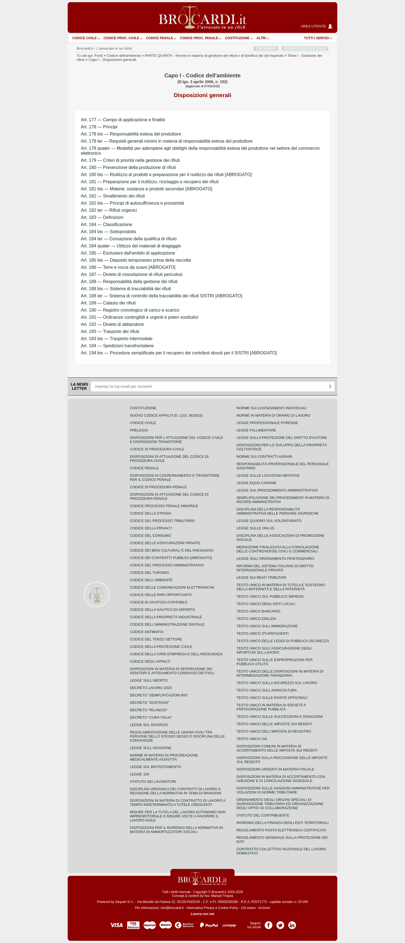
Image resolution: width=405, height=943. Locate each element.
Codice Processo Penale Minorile (164, 506)
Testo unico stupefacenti (262, 633)
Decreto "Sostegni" (149, 703)
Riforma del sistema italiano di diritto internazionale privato (274, 568)
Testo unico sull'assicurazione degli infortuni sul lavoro (274, 650)
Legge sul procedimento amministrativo (277, 490)
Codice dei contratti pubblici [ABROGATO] (171, 558)
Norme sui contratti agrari (264, 456)
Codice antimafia (147, 632)
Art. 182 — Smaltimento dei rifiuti (113, 196)
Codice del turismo (149, 573)
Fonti (99, 55)
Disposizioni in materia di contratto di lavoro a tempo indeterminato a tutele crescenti (177, 802)
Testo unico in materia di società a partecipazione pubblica (271, 707)
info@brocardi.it (172, 908)
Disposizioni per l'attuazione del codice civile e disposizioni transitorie (176, 440)
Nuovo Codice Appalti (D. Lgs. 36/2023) (166, 415)
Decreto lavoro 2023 (151, 688)
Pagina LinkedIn (292, 923)
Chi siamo (248, 908)
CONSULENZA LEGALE (305, 48)
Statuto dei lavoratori (153, 782)
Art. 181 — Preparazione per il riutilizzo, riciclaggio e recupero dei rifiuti (149, 181)
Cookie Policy (228, 908)
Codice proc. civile (121, 38)
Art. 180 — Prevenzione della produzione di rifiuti (128, 167)
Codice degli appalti (150, 661)
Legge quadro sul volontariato (268, 521)
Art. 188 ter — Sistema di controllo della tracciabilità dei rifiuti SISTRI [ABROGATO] (161, 295)
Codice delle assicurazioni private (165, 543)
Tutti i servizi (316, 38)
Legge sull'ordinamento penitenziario (275, 559)
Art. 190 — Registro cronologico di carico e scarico (130, 310)
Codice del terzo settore (156, 639)
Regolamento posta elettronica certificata (281, 830)
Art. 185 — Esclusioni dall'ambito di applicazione (128, 253)
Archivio (264, 908)
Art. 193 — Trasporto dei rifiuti (110, 331)
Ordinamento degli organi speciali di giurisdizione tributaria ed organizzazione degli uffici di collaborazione (279, 804)
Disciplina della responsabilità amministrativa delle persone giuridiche (277, 511)
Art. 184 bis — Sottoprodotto (108, 231)
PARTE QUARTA (214, 55)
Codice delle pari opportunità (161, 595)
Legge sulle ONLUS (255, 528)
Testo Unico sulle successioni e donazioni (279, 717)
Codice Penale (159, 38)
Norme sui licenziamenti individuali (271, 408)
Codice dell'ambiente (124, 55)
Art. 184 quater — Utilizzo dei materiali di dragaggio (131, 246)
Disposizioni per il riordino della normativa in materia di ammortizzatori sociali (176, 830)
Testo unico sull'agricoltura (266, 690)
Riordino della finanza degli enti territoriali (282, 823)
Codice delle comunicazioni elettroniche (172, 587)
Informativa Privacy (201, 908)
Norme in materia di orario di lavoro (273, 415)
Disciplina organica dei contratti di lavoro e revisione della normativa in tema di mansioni (175, 791)
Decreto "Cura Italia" (151, 717)
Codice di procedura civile (157, 449)
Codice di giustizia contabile (158, 602)
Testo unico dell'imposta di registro (273, 731)
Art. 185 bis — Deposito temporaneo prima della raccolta (136, 260)
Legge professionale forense (267, 423)
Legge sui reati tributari (261, 577)
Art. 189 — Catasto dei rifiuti (108, 303)
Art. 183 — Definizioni (102, 217)
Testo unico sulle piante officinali (271, 698)
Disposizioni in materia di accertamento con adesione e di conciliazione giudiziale (280, 779)
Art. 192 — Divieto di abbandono (112, 324)
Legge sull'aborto (149, 680)
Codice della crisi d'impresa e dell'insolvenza (176, 654)
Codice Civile (84, 38)
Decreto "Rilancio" (149, 710)
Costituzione (237, 38)
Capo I (112, 60)
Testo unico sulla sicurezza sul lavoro (276, 683)
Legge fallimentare (256, 430)
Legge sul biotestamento (155, 767)
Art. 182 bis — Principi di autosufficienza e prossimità (132, 203)
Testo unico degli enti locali (265, 604)
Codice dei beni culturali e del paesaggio (171, 550)
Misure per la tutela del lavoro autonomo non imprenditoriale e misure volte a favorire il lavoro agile (178, 816)
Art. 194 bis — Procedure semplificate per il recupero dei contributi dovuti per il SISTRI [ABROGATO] (179, 353)
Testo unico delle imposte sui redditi (274, 724)
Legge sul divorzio (149, 725)
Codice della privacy (151, 528)
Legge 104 (139, 774)
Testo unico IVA (251, 739)
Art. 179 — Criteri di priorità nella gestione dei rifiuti (130, 160)
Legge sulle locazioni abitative (268, 475)
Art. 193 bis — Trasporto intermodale (116, 338)
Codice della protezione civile (161, 647)
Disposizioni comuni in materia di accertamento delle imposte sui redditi (276, 748)
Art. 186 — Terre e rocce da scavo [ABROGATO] (128, 267)
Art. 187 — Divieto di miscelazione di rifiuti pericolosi (131, 274)
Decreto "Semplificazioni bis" (159, 695)
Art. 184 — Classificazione (106, 224)
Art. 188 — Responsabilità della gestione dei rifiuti (129, 281)
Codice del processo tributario (162, 521)
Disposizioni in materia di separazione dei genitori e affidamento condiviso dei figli (172, 671)
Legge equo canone (256, 483)
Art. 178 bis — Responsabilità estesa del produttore (131, 134)
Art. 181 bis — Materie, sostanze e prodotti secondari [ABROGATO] (146, 189)
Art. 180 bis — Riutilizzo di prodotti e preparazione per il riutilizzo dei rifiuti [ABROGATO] (166, 174)
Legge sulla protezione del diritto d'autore (281, 438)
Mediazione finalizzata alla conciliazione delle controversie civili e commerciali (277, 549)
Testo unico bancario (258, 611)
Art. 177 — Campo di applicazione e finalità (123, 119)
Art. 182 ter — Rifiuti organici (109, 210)
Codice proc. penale (199, 38)
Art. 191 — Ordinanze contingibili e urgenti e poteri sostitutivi (139, 317)
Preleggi (139, 430)
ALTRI (261, 38)
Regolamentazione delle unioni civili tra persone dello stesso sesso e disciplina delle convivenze (177, 736)
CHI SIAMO (266, 48)
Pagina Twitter (280, 923)
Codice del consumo (150, 535)
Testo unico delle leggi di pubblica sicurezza (282, 641)
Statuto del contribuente (262, 815)
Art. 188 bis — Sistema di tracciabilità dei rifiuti (126, 288)
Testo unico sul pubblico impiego (270, 596)
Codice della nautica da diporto (162, 610)
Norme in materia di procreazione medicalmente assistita (164, 757)
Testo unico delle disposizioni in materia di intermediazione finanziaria (279, 673)
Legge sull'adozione (150, 748)
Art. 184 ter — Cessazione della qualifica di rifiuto (129, 238)
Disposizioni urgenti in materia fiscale (275, 769)
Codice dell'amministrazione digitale (167, 624)
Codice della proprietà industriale (166, 617)
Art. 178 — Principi (99, 127)
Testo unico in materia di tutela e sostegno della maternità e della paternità (280, 587)
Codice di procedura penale (158, 487)
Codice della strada (150, 513)
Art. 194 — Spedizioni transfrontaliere (117, 345)
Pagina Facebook (268, 923)
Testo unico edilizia (256, 619)
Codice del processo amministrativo (167, 565)
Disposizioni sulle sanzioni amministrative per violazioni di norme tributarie (283, 790)
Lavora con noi (202, 914)
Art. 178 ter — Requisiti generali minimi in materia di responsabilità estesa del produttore (167, 141)
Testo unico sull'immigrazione (267, 626)
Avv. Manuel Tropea (218, 896)
